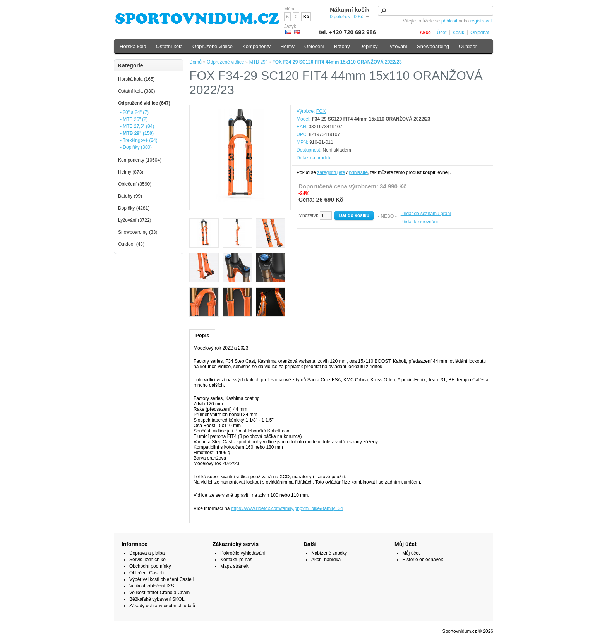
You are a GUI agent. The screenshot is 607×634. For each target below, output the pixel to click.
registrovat (481, 21)
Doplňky (368, 46)
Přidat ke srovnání (419, 221)
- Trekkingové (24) (139, 140)
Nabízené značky (329, 553)
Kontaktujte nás (236, 559)
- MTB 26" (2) (134, 119)
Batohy (342, 46)
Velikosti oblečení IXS (151, 586)
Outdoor (468, 46)
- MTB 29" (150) (137, 133)
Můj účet (411, 553)
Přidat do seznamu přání (426, 213)
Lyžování (397, 46)
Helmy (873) (130, 172)
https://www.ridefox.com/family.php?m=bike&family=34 (287, 508)
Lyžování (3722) (134, 220)
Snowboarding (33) (137, 232)
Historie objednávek (422, 559)
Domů (195, 62)
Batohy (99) (130, 196)
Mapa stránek (234, 566)
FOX (321, 111)
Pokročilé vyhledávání (243, 553)
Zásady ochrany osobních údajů (162, 605)
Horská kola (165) (136, 79)
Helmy (287, 46)
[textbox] (435, 11)
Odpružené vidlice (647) (144, 103)
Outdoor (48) (131, 244)
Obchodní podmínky (150, 566)
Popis (202, 335)
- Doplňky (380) (136, 147)
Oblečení (314, 46)
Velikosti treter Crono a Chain (159, 592)
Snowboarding (433, 46)
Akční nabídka (326, 559)
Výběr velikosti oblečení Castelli (162, 579)
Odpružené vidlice (225, 62)
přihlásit (449, 21)
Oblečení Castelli (147, 572)
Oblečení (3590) (134, 184)
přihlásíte (358, 172)
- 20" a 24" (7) (134, 112)
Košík (458, 32)
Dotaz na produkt (314, 157)
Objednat (479, 32)
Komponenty (256, 46)
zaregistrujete (331, 172)
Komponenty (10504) (139, 160)
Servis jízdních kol (148, 559)
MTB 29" (258, 62)
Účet (442, 32)
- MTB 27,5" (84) (137, 126)
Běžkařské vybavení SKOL (157, 599)
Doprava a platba (147, 553)
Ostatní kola (169, 46)
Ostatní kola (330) (136, 91)
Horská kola (133, 46)
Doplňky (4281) (133, 208)
